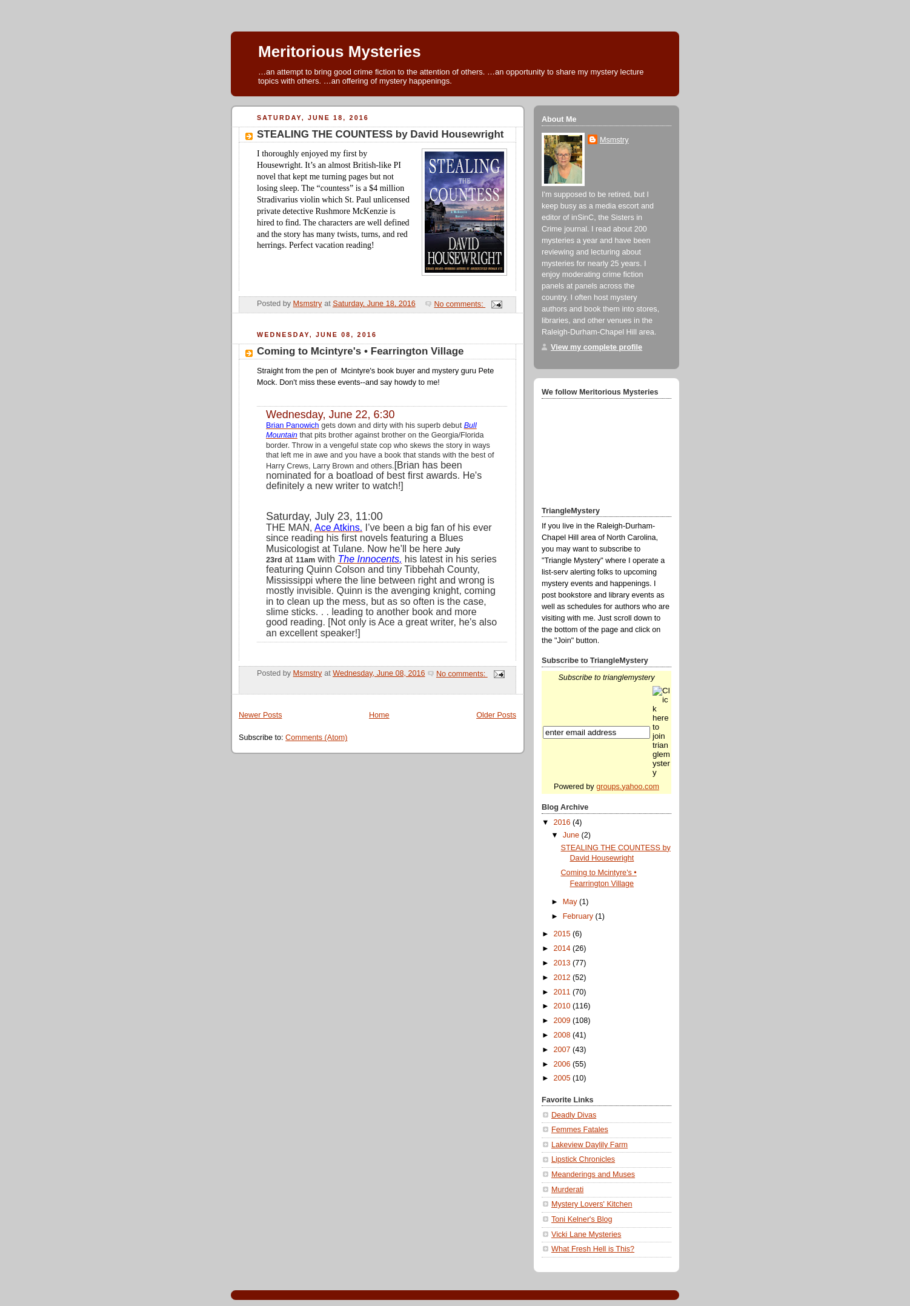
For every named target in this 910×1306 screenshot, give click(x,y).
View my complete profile (596, 347)
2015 (563, 934)
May (571, 902)
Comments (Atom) (316, 737)
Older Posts (496, 715)
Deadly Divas (573, 1115)
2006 (563, 1064)
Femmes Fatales (579, 1129)
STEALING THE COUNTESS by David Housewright (380, 134)
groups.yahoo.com (627, 786)
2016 (563, 822)
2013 (563, 963)
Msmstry (614, 140)
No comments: (459, 304)
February (579, 916)
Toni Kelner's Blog (582, 1219)
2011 (563, 992)
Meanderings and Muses (593, 1174)
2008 (563, 1035)
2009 (563, 1020)
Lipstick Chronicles (583, 1159)
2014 (563, 948)
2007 (563, 1049)
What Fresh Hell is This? (592, 1249)
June (572, 835)
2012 (563, 977)
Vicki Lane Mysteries (586, 1234)
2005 (563, 1078)
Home (379, 715)
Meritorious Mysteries (339, 51)
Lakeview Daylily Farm (589, 1145)
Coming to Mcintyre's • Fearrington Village (360, 351)
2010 (563, 1006)
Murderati (567, 1189)
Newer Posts (260, 715)
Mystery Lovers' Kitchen (591, 1204)
